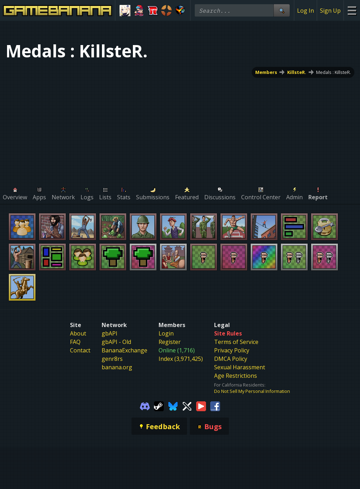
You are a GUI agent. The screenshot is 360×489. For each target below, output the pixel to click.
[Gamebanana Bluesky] (173, 405)
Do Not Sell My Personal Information (252, 391)
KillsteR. (296, 72)
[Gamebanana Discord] (144, 405)
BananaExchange (124, 350)
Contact (80, 350)
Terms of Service (236, 342)
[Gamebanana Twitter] (187, 405)
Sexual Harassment (239, 367)
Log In (305, 10)
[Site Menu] (351, 10)
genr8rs (112, 359)
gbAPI (109, 333)
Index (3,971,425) (181, 359)
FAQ (75, 342)
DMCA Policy (230, 359)
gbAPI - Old (116, 342)
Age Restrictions (235, 376)
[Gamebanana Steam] (159, 405)
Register (170, 342)
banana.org (117, 367)
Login (166, 333)
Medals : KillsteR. (333, 72)
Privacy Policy (231, 350)
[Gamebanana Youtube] (201, 405)
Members (266, 72)
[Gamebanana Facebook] (215, 405)
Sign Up (330, 10)
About (78, 333)
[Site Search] (282, 10)
